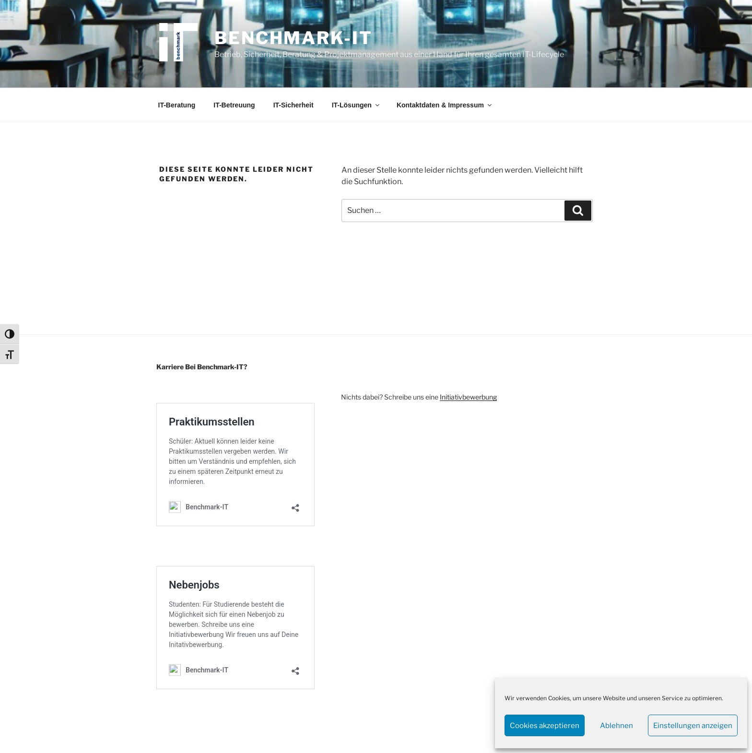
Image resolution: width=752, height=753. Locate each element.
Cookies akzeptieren (544, 725)
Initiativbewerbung (468, 397)
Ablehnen (616, 725)
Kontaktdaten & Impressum (445, 105)
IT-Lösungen (356, 105)
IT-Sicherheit (293, 105)
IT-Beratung (177, 105)
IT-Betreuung (234, 105)
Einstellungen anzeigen (692, 725)
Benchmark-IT (293, 37)
